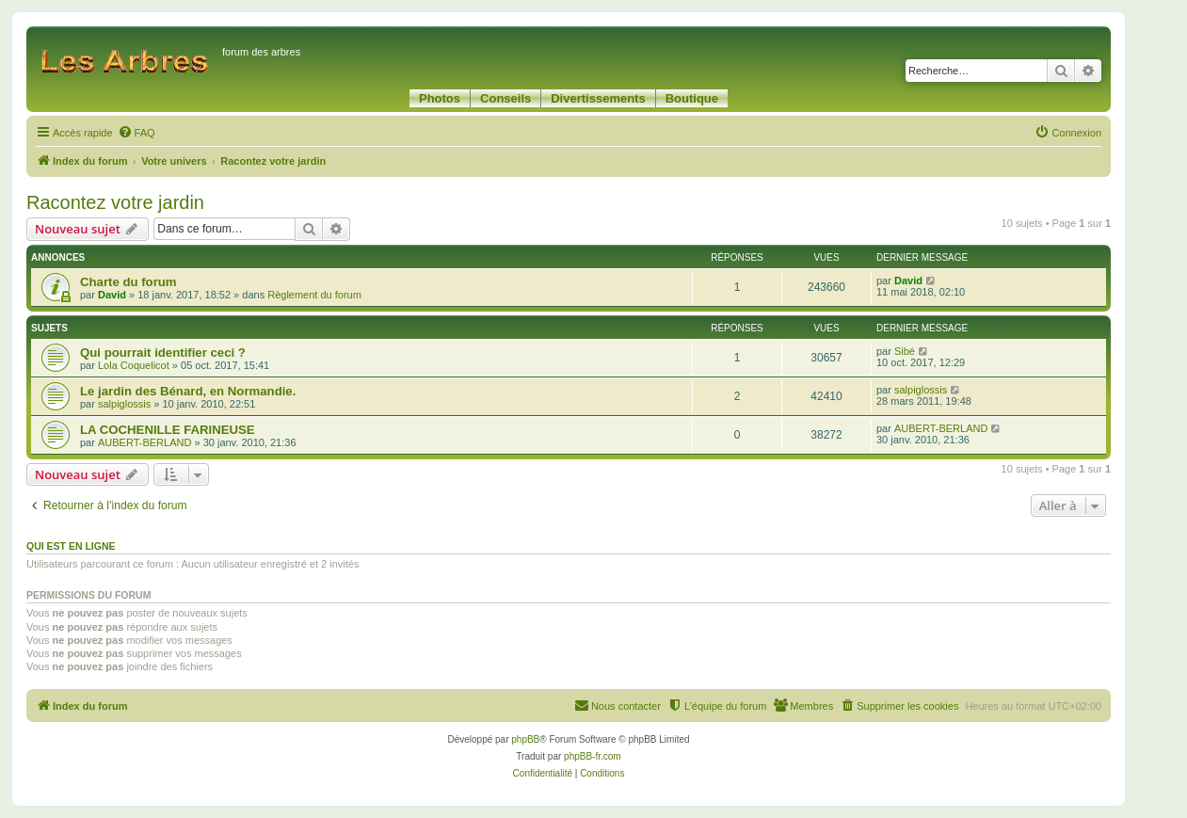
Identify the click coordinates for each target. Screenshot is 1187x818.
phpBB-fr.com (592, 756)
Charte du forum (128, 282)
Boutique (692, 98)
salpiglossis (124, 403)
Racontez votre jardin (115, 202)
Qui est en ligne (71, 546)
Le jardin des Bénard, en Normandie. (188, 391)
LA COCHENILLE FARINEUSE (167, 430)
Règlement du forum (314, 294)
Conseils (505, 98)
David (112, 294)
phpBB (525, 739)
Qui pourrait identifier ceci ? (163, 352)
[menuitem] (136, 132)
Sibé (904, 351)
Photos (439, 98)
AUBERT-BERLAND (144, 442)
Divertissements (598, 98)
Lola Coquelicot (133, 365)
